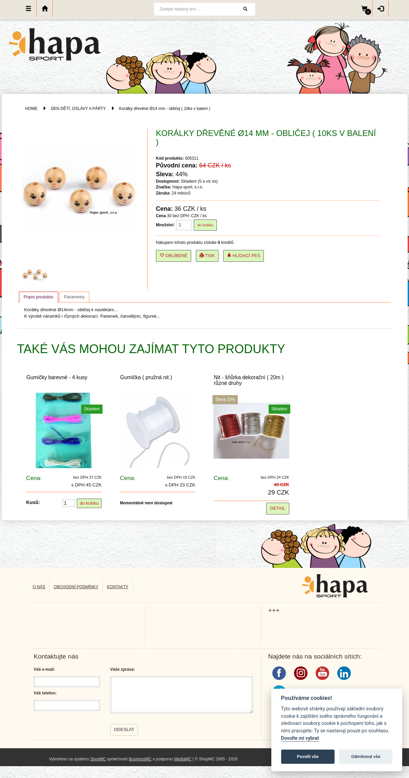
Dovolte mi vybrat (300, 738)
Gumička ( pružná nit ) (146, 377)
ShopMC (98, 759)
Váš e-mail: (44, 669)
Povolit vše (308, 756)
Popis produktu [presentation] (38, 296)
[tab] (38, 297)
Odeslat (124, 729)
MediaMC (182, 759)
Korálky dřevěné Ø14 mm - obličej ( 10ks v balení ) (164, 108)
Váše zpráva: (122, 669)
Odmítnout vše (365, 756)
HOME (31, 108)
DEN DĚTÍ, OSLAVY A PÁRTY (79, 108)
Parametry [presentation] (74, 296)
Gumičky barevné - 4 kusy (56, 377)
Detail (277, 508)
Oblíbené (174, 255)
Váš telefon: (44, 693)
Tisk (207, 255)
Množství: (165, 225)
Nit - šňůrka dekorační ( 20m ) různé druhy (248, 380)
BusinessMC (140, 759)
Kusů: (33, 502)
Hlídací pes (243, 255)
